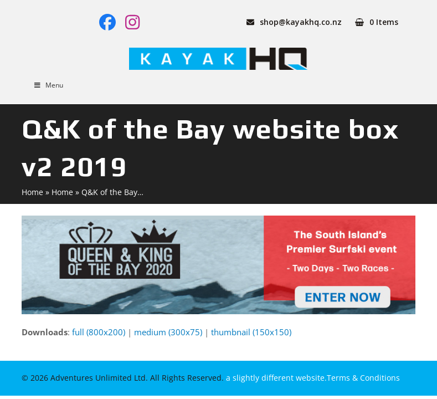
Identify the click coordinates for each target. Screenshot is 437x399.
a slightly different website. (275, 377)
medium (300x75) (168, 331)
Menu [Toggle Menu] (48, 85)
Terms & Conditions (363, 377)
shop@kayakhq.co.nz (301, 22)
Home (32, 192)
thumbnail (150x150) (251, 331)
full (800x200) (98, 331)
